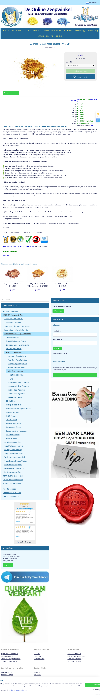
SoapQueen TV (6, 672)
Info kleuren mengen (15, 397)
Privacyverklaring (7, 656)
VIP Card (37, 654)
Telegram (37, 672)
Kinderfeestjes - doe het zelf (14, 468)
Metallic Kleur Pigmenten (16, 390)
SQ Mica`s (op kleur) (17, 375)
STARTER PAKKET (68, 31)
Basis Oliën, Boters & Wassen (16, 341)
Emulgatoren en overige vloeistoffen (18, 408)
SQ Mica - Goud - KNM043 (62, 284)
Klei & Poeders (11, 416)
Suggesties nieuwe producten (16, 431)
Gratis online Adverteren (76, 656)
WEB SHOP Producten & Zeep (13, 315)
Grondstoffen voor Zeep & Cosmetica (17, 334)
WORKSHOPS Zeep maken (12, 483)
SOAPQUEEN (50, 36)
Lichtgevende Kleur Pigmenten (18, 386)
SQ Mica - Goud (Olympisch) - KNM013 (37, 284)
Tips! (11, 379)
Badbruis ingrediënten (13, 423)
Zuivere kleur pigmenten (16, 367)
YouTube (37, 675)
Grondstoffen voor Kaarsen (13, 446)
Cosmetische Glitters (13, 427)
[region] (35, 689)
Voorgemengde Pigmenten (17, 364)
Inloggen (57, 348)
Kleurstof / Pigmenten (14, 352)
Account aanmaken (60, 375)
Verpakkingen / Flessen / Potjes (15, 461)
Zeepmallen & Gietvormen (13, 453)
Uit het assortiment (13, 435)
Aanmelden (7, 565)
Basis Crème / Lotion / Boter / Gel (16, 330)
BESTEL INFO (27, 31)
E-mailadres (57, 331)
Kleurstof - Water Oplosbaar (17, 360)
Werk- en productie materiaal (14, 457)
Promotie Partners (74, 661)
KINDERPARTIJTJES (80, 31)
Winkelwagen (58, 311)
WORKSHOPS (92, 31)
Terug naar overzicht (10, 93)
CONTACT (59, 36)
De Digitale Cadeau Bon (12, 472)
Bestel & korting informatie (11, 659)
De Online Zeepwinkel (10, 311)
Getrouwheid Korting (74, 659)
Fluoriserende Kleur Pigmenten (18, 382)
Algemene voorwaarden (9, 654)
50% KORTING (37, 31)
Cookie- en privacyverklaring (32, 693)
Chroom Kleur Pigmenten (16, 394)
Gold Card (37, 656)
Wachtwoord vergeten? (60, 353)
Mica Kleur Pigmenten (15, 371)
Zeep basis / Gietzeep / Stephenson (17, 326)
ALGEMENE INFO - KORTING (12, 493)
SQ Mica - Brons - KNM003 (12, 284)
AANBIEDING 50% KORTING (13, 319)
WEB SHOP (5, 31)
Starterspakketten (12, 337)
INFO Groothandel (74, 654)
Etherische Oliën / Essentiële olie (17, 345)
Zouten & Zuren (11, 420)
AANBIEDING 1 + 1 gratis (12, 322)
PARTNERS (41, 36)
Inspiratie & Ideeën (9, 489)
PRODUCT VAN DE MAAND (52, 31)
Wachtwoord (57, 339)
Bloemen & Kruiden (12, 412)
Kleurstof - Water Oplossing (17, 356)
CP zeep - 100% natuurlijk (13, 450)
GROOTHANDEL (16, 31)
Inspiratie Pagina (7, 675)
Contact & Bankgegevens (10, 661)
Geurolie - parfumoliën (14, 349)
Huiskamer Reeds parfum (13, 465)
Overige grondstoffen (13, 405)
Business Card (39, 659)
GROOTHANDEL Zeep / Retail (13, 476)
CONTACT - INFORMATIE (11, 496)
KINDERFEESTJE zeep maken (13, 480)
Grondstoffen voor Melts (12, 442)
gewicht (69, 62)
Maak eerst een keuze (80, 71)
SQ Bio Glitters (11, 401)
